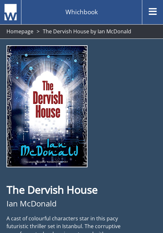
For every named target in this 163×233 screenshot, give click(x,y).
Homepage (19, 31)
